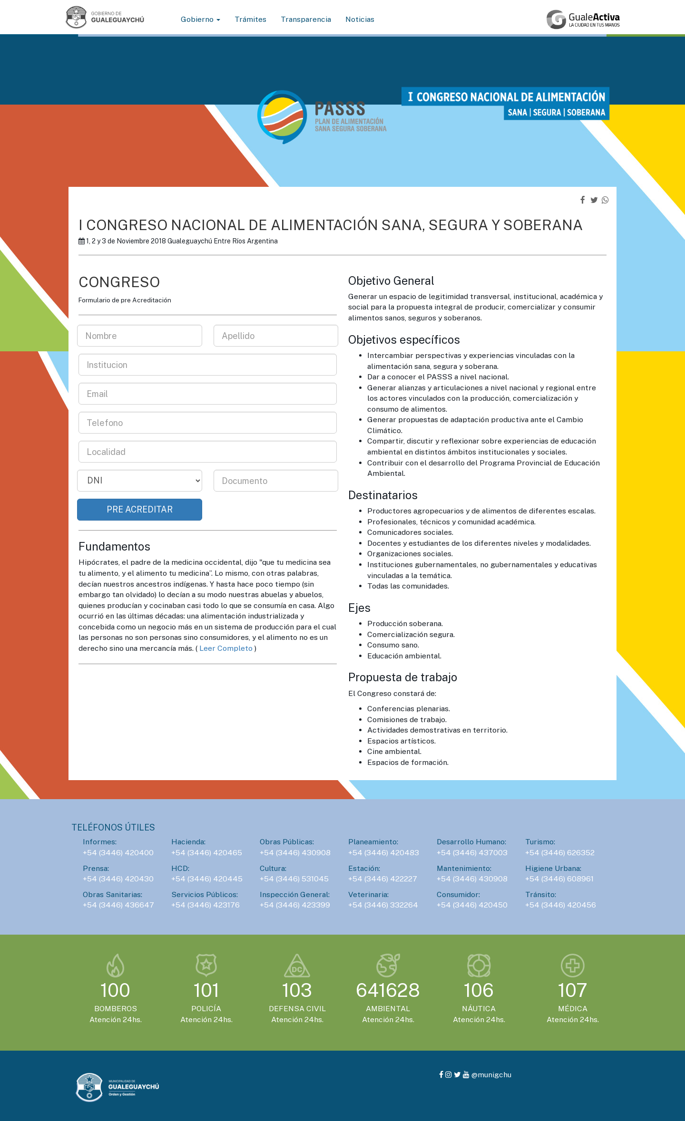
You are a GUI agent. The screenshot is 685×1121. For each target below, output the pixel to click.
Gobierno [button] (200, 19)
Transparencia (306, 19)
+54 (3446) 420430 (118, 878)
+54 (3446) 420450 (472, 904)
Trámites (250, 19)
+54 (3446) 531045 (294, 878)
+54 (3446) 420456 (560, 904)
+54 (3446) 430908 (295, 852)
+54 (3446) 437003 (472, 852)
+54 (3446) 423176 (205, 904)
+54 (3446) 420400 (118, 852)
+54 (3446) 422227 (382, 878)
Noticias (359, 19)
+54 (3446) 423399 (295, 904)
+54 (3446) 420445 (207, 878)
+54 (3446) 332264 (383, 904)
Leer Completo (225, 648)
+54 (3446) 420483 (383, 852)
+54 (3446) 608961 (559, 878)
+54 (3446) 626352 (560, 852)
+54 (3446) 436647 (118, 904)
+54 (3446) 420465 (206, 852)
